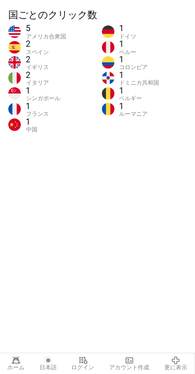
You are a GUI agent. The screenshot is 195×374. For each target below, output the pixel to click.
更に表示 (175, 363)
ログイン (82, 363)
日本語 (48, 363)
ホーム (15, 363)
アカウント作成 (129, 363)
